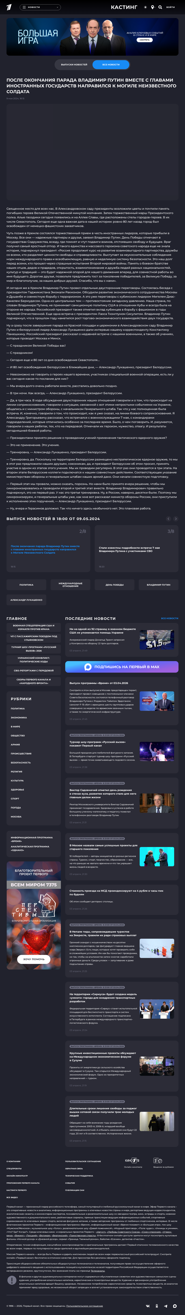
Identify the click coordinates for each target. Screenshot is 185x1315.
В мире (15, 726)
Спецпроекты (14, 1168)
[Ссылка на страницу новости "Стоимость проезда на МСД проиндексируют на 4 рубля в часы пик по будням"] (122, 900)
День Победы (115, 584)
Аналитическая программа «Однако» (30, 848)
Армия (15, 744)
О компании (13, 1161)
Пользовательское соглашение (83, 1161)
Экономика (19, 717)
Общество (18, 735)
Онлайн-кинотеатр (17, 1176)
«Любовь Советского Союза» (123, 1232)
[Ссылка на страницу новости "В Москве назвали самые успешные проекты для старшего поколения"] (122, 856)
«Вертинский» (60, 1235)
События (70, 1183)
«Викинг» (19, 1235)
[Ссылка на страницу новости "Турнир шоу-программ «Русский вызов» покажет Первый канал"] (122, 751)
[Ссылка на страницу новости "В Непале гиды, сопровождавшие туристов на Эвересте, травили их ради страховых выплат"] (122, 948)
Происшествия (21, 753)
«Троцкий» (32, 1235)
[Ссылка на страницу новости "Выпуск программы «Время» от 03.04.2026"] (122, 701)
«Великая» (45, 1235)
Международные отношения (70, 584)
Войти (170, 7)
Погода (16, 807)
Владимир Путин (158, 584)
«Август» (101, 1232)
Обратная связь (74, 1168)
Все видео (12, 1197)
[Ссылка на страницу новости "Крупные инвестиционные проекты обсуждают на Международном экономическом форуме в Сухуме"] (122, 1066)
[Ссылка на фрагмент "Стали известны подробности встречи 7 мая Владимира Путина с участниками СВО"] (136, 548)
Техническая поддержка (79, 1176)
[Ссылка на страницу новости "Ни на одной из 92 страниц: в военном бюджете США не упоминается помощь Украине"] (122, 639)
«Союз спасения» (151, 1232)
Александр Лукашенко (26, 600)
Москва (16, 816)
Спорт (15, 798)
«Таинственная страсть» (82, 1235)
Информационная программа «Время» (32, 839)
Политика (26, 584)
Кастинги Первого (17, 1190)
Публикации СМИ (74, 1190)
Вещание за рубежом (163, 1163)
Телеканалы (98, 1270)
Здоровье (17, 789)
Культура (17, 780)
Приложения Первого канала (23, 1183)
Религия (16, 771)
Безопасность (21, 762)
